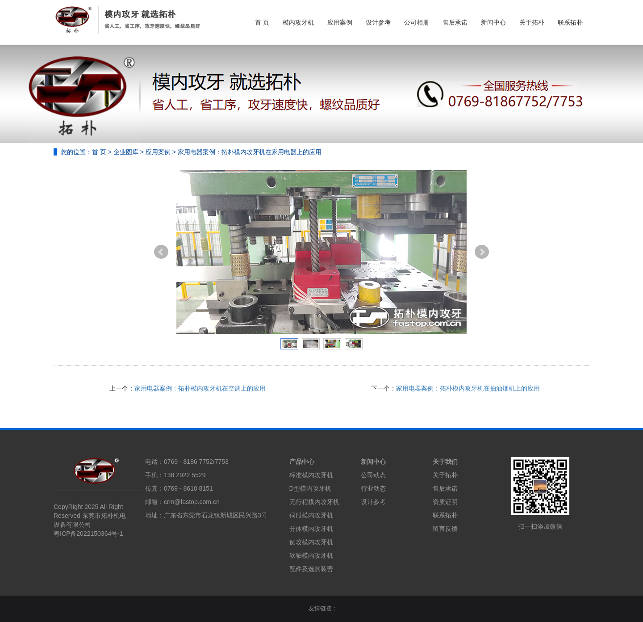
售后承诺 (455, 22)
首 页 (262, 22)
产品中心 (301, 461)
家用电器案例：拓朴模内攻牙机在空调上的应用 (200, 388)
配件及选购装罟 (311, 568)
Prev (161, 252)
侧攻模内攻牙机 (311, 542)
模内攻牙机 (298, 22)
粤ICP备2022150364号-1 (88, 533)
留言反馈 (445, 528)
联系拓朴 (570, 22)
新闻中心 (493, 22)
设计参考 (378, 22)
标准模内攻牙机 (311, 475)
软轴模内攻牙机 (311, 555)
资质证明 (445, 501)
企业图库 (125, 152)
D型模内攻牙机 (310, 488)
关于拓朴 (531, 22)
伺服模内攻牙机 (311, 515)
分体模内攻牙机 (311, 528)
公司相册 (416, 22)
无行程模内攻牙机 (314, 501)
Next (482, 252)
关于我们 (445, 461)
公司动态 (373, 475)
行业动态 (373, 488)
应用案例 (339, 22)
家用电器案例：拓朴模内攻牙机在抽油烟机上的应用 (468, 388)
